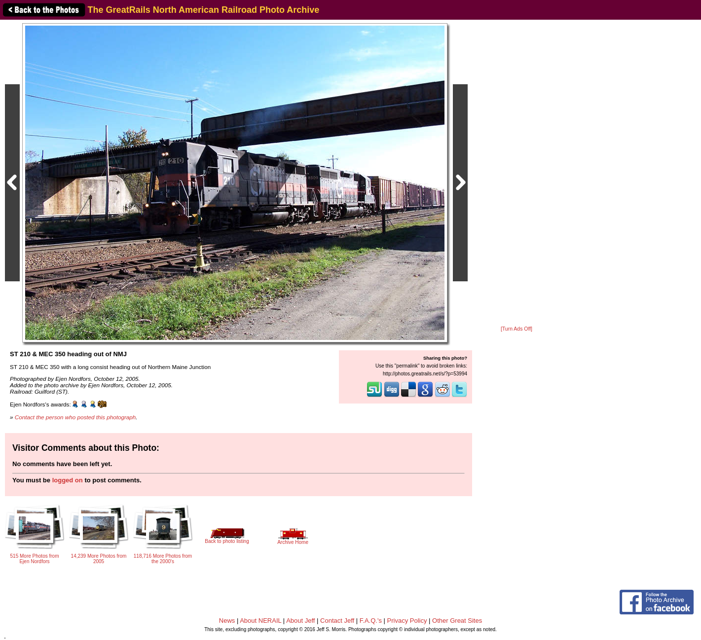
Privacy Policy (407, 620)
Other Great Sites (457, 620)
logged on (67, 480)
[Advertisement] (516, 173)
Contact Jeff (337, 620)
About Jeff (300, 620)
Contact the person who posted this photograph (75, 417)
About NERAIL (260, 620)
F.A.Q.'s (371, 620)
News (227, 620)
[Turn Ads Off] (516, 329)
